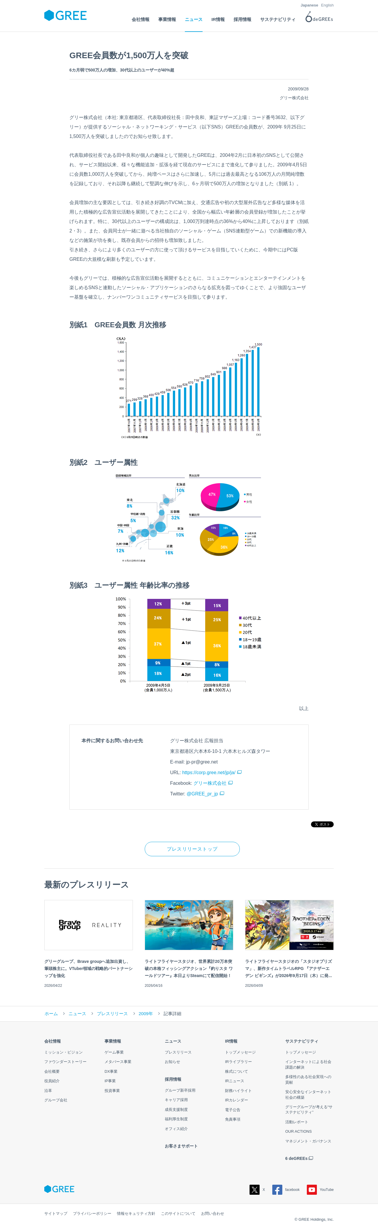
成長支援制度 (176, 1109)
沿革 (48, 1090)
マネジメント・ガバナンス (308, 1141)
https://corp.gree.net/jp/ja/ (209, 772)
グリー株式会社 (210, 783)
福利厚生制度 (176, 1119)
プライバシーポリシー (92, 1213)
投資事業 (112, 1090)
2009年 (146, 1013)
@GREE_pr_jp (202, 793)
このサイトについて (178, 1213)
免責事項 (232, 1119)
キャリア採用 (176, 1100)
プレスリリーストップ (192, 849)
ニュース (77, 1013)
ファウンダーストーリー (65, 1061)
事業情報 (113, 1041)
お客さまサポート (181, 1146)
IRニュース (234, 1081)
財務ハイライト (238, 1090)
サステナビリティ (301, 1041)
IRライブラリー (238, 1061)
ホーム (51, 1013)
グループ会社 (55, 1100)
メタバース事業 (118, 1061)
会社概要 (52, 1071)
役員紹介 (52, 1081)
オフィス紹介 (176, 1129)
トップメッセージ (240, 1052)
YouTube (320, 1190)
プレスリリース (112, 1013)
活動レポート (296, 1122)
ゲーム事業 (114, 1052)
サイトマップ (55, 1213)
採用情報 (173, 1079)
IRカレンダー (236, 1100)
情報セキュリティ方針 (136, 1213)
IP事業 (110, 1081)
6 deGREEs (296, 1158)
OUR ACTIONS (298, 1131)
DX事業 (111, 1071)
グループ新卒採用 (180, 1090)
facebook (286, 1190)
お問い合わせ (212, 1213)
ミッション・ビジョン (63, 1052)
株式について (236, 1071)
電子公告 (232, 1110)
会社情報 (52, 1041)
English (327, 5)
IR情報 (231, 1041)
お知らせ (172, 1061)
